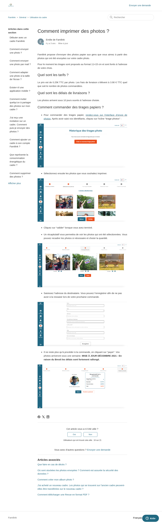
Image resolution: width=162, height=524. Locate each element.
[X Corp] (43, 416)
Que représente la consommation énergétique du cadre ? (19, 159)
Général (22, 17)
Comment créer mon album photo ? (56, 479)
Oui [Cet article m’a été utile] (74, 434)
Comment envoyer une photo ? (19, 51)
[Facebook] (39, 416)
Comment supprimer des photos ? (20, 175)
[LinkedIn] (48, 416)
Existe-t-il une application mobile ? (20, 89)
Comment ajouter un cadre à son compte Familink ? (20, 143)
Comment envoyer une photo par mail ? (20, 62)
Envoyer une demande (140, 5)
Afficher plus (14, 183)
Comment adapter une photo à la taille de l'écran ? (20, 76)
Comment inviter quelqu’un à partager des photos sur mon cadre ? (20, 104)
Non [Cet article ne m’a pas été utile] (90, 434)
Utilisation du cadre (38, 17)
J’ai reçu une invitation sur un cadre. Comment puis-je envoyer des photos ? (20, 124)
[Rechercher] (131, 17)
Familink (11, 17)
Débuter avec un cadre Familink (18, 39)
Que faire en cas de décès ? (52, 464)
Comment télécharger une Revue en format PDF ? (63, 494)
